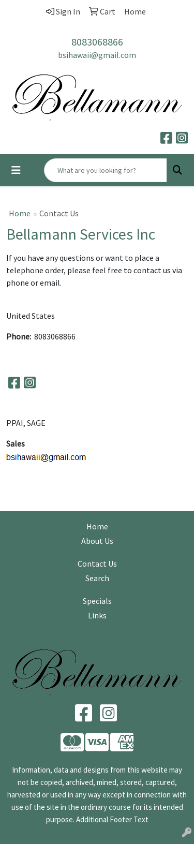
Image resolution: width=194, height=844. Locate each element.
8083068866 (97, 41)
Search (97, 578)
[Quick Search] (105, 170)
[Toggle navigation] (16, 170)
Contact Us (97, 563)
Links (97, 615)
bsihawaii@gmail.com (97, 55)
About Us (97, 541)
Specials (97, 601)
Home (20, 213)
